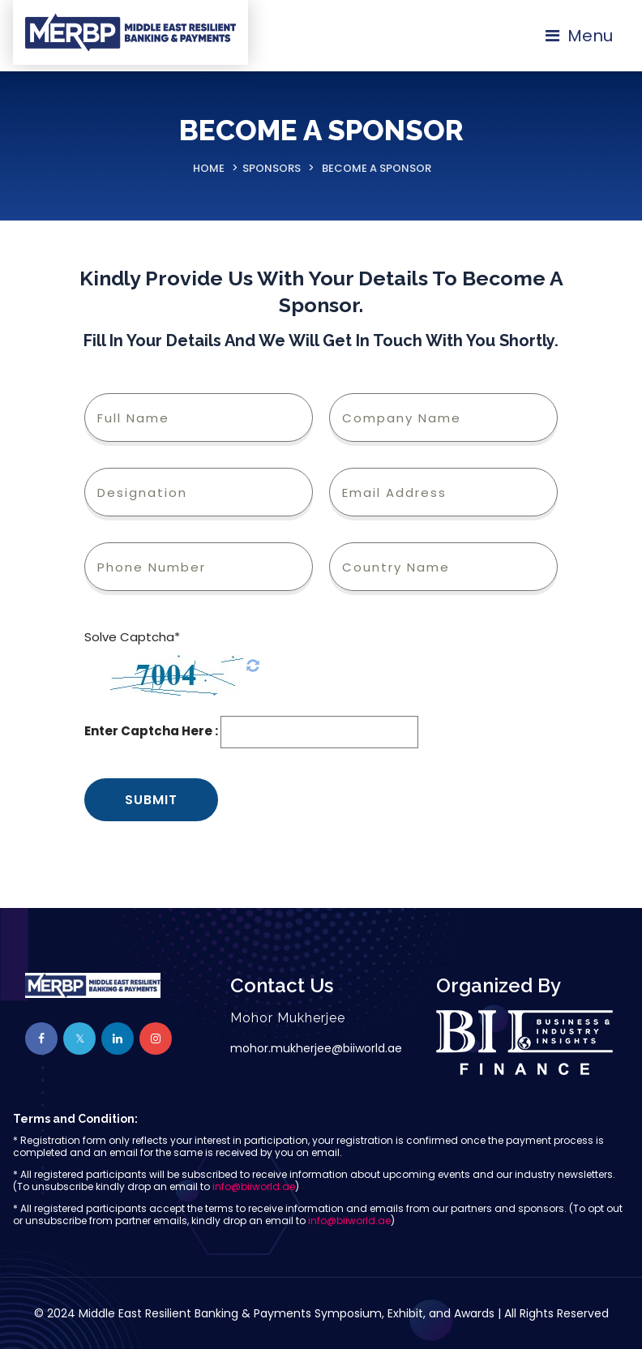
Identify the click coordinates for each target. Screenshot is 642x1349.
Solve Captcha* (132, 636)
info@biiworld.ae (253, 1186)
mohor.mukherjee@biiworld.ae (316, 1048)
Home (209, 168)
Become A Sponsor (376, 168)
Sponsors (271, 168)
